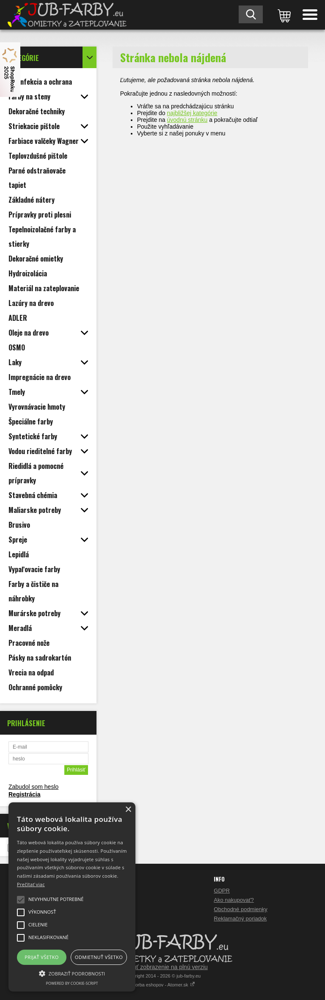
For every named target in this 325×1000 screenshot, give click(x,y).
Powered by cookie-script (72, 983)
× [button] (128, 810)
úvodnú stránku (187, 119)
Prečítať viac (31, 884)
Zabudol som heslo (33, 786)
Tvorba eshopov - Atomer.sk (162, 984)
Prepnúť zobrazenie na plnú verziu (162, 967)
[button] (72, 973)
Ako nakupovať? (234, 900)
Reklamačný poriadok (240, 918)
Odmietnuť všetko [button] (99, 957)
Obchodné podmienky (240, 909)
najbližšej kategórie (192, 113)
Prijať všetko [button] (42, 957)
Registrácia (24, 794)
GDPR (222, 890)
